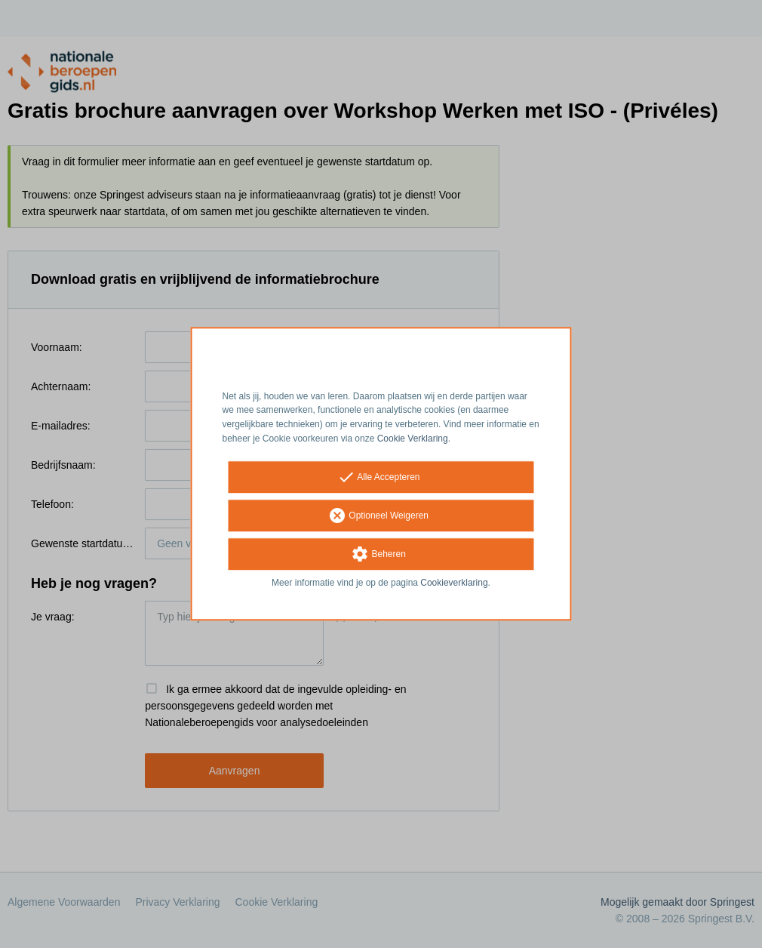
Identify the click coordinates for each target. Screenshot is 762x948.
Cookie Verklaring (412, 438)
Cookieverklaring (453, 582)
